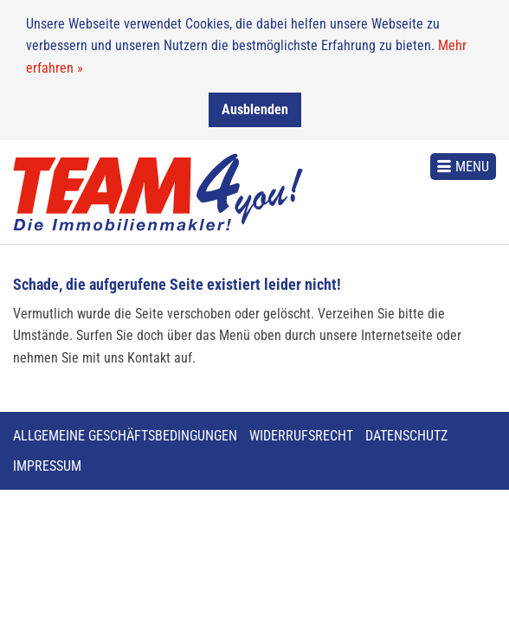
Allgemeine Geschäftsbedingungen (125, 435)
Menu (472, 165)
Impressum (47, 466)
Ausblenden (255, 108)
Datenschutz (406, 435)
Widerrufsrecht (301, 435)
